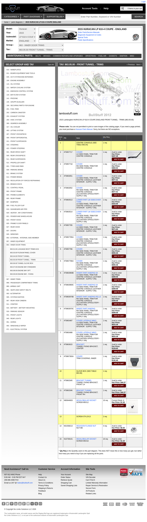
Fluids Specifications (85, 40)
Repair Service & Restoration (97, 486)
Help (106, 8)
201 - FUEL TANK (13, 109)
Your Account (66, 475)
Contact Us (42, 477)
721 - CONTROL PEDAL (15, 187)
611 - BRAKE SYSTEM (15, 173)
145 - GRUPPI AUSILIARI (15, 102)
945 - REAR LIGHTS (14, 318)
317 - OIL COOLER (13, 127)
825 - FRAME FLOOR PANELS (17, 223)
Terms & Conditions (45, 483)
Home (6, 22)
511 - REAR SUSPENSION (16, 159)
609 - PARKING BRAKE (15, 170)
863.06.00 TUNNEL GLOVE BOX (21, 263)
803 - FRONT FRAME (14, 191)
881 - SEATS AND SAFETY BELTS (19, 290)
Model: (9, 29)
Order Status (65, 477)
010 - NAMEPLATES (14, 70)
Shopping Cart (66, 483)
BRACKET (80, 344)
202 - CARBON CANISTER (16, 112)
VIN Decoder (91, 477)
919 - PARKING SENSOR (15, 311)
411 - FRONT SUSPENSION (16, 141)
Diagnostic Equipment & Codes (89, 35)
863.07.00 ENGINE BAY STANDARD (23, 267)
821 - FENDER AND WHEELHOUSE (19, 216)
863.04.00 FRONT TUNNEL (20, 256)
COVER (79, 152)
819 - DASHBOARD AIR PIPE (17, 209)
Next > (138, 65)
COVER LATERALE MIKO (86, 321)
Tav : (8, 49)
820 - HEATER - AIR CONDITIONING (20, 213)
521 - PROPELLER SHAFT (16, 162)
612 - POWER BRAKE (14, 177)
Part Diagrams (33, 17)
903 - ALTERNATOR (14, 293)
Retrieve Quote (66, 480)
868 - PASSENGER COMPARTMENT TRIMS (22, 283)
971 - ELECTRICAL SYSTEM (17, 329)
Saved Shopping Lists (69, 486)
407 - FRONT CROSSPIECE (16, 134)
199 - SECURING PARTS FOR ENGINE (20, 105)
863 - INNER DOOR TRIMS (16, 245)
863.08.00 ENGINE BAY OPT (20, 270)
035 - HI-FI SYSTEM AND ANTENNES (20, 77)
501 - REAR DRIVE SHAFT (16, 152)
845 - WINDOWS (12, 234)
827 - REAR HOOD (13, 227)
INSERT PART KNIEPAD (85, 309)
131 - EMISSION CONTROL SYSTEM (20, 91)
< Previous (131, 65)
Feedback (42, 491)
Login (143, 2)
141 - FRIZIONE (12, 98)
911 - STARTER (12, 304)
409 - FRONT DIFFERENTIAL (17, 138)
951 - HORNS (11, 322)
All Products (90, 491)
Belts (38, 56)
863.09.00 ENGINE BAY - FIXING (21, 274)
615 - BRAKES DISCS (14, 184)
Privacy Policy (43, 486)
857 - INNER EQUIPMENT (16, 241)
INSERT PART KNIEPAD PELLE (88, 297)
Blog (40, 494)
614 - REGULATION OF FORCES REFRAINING (23, 180)
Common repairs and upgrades (68, 56)
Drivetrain (91, 56)
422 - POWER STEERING (16, 148)
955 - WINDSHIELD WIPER (16, 326)
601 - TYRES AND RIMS (15, 166)
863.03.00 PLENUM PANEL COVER (22, 252)
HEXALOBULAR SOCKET (86, 400)
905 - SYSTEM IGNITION (15, 297)
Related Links (91, 494)
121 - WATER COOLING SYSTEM (18, 87)
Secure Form (91, 488)
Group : (10, 45)
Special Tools (83, 37)
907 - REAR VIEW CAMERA (16, 300)
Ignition (123, 56)
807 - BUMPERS (12, 202)
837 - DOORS (11, 230)
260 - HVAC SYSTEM (14, 120)
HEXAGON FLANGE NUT (86, 426)
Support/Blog (55, 17)
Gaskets (113, 56)
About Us (41, 480)
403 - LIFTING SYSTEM (15, 130)
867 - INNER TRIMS (13, 279)
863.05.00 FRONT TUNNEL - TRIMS (23, 260)
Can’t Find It (90, 480)
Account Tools (90, 8)
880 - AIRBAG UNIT (13, 286)
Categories (11, 17)
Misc (132, 56)
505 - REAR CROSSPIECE (16, 155)
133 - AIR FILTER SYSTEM (16, 95)
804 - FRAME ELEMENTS (16, 195)
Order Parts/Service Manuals (89, 32)
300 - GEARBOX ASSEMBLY (17, 123)
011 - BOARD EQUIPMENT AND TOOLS (21, 73)
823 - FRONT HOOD (14, 220)
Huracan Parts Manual (84, 129)
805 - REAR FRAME (14, 198)
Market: (9, 40)
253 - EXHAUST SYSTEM (16, 116)
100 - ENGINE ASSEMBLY (16, 80)
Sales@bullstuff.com (25, 483)
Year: (8, 33)
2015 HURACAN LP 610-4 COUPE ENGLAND (43, 22)
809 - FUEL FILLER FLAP (15, 205)
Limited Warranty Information (97, 483)
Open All (51, 64)
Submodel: (11, 36)
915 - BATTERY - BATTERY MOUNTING (21, 308)
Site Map (89, 475)
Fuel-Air (102, 56)
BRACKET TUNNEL (84, 380)
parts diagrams (16, 22)
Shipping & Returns (45, 488)
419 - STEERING (12, 145)
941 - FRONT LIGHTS (14, 315)
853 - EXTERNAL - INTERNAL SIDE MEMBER (23, 238)
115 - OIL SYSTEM (13, 84)
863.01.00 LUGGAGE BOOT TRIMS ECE (24, 249)
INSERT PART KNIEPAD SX (87, 273)
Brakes (47, 56)
